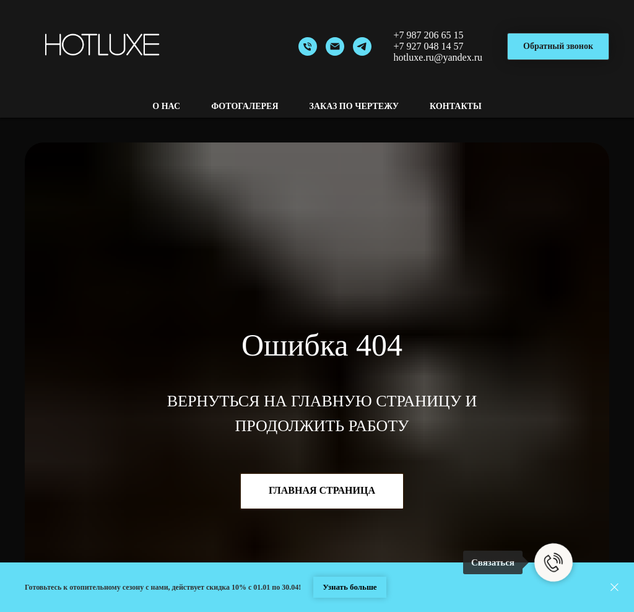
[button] (558, 47)
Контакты (456, 106)
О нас (166, 106)
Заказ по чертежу (354, 106)
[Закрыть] (614, 587)
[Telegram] (362, 46)
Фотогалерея (244, 106)
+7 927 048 (415, 46)
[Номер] (307, 46)
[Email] (335, 46)
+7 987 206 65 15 (428, 35)
